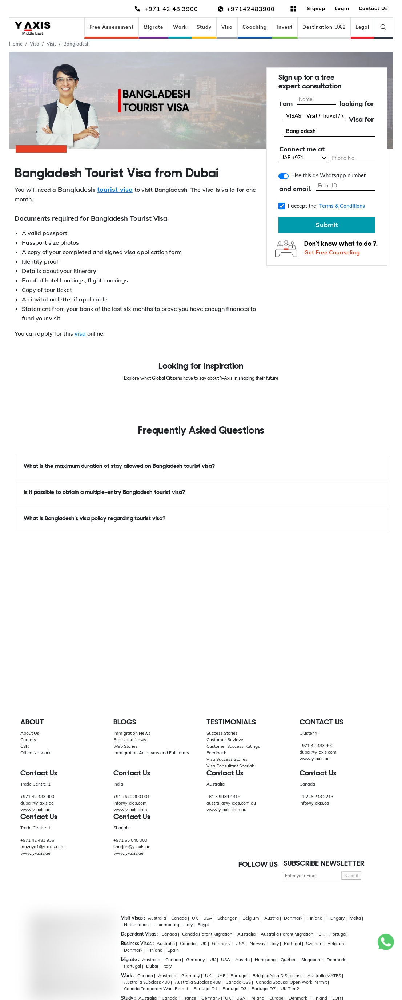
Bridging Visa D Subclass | (279, 975)
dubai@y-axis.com (318, 752)
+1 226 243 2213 (316, 796)
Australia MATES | (325, 975)
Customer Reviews (225, 739)
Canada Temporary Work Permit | (157, 988)
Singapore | (312, 959)
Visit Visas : (133, 918)
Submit (326, 225)
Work (180, 27)
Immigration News (131, 733)
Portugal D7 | (265, 988)
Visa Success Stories (227, 759)
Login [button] (342, 8)
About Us (29, 733)
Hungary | (337, 918)
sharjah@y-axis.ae (131, 846)
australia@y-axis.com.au (231, 803)
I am (286, 103)
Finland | (316, 918)
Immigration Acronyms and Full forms (151, 752)
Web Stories (125, 746)
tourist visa (115, 189)
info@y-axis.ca (314, 803)
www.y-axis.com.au (226, 809)
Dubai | (153, 966)
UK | (196, 918)
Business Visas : (137, 943)
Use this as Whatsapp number (329, 176)
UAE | (222, 975)
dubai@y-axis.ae (37, 803)
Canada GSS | (239, 982)
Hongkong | (266, 959)
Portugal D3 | (235, 988)
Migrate (153, 27)
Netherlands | (137, 924)
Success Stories (222, 733)
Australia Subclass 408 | (199, 982)
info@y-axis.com (130, 803)
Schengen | (228, 918)
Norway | (259, 943)
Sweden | (315, 943)
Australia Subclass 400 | (148, 982)
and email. (295, 189)
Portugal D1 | (206, 988)
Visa (227, 27)
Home (16, 44)
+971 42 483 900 (316, 745)
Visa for (361, 119)
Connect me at (302, 149)
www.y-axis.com (130, 809)
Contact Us (373, 8)
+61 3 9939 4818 (223, 796)
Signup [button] (316, 8)
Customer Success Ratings (233, 746)
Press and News (129, 739)
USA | (208, 918)
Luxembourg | (167, 924)
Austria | (272, 918)
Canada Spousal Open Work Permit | (292, 982)
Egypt (203, 924)
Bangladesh (76, 44)
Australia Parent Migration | (288, 934)
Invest (285, 27)
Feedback (216, 752)
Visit (51, 44)
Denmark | (294, 918)
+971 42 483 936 (37, 840)
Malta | (356, 918)
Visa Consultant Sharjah (230, 765)
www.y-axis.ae (315, 758)
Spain (173, 950)
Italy (167, 966)
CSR (24, 746)
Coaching (254, 27)
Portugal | (293, 943)
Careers (28, 739)
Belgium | (251, 918)
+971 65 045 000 (130, 840)
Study (204, 27)
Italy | (189, 924)
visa (80, 333)
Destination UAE (324, 27)
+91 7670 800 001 (131, 796)
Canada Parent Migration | (208, 934)
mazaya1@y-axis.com (42, 846)
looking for (356, 103)
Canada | (180, 918)
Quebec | (289, 959)
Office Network (35, 752)
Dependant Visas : (139, 934)
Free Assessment (111, 27)
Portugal (338, 934)
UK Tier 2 (290, 988)
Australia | (158, 918)
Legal (362, 27)
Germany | (222, 943)
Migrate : (130, 959)
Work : (127, 975)
